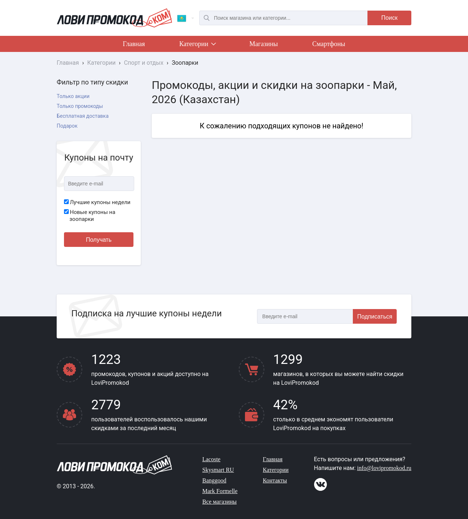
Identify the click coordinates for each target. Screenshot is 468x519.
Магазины (263, 44)
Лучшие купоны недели (97, 202)
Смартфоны (328, 44)
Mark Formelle (219, 491)
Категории (197, 45)
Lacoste (211, 459)
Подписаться (374, 316)
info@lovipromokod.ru (384, 468)
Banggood (214, 480)
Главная (134, 44)
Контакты (275, 480)
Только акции (73, 96)
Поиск (389, 18)
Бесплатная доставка (83, 116)
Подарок (67, 126)
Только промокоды (80, 106)
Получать (99, 240)
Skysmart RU (218, 470)
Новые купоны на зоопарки (89, 216)
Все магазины (219, 502)
